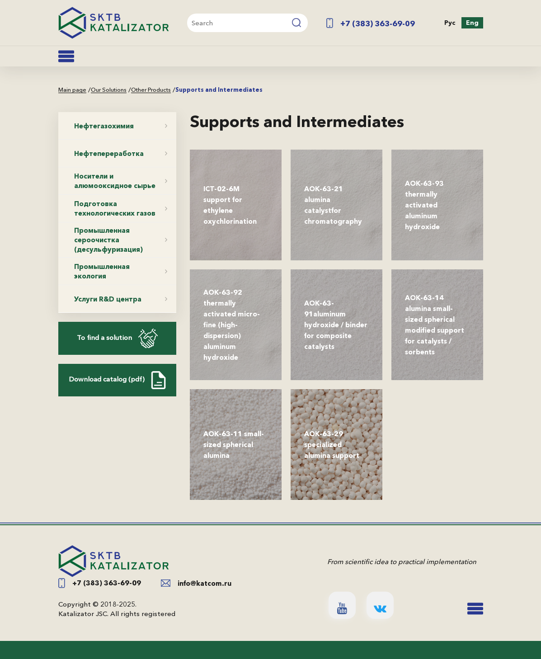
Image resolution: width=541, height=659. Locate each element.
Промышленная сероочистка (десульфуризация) (108, 240)
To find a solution (117, 338)
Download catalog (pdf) (117, 380)
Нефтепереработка (109, 153)
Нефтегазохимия (104, 126)
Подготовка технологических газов (114, 208)
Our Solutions (109, 90)
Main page (72, 90)
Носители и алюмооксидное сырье (114, 181)
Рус (449, 23)
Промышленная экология (102, 271)
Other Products (151, 90)
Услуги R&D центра (107, 299)
